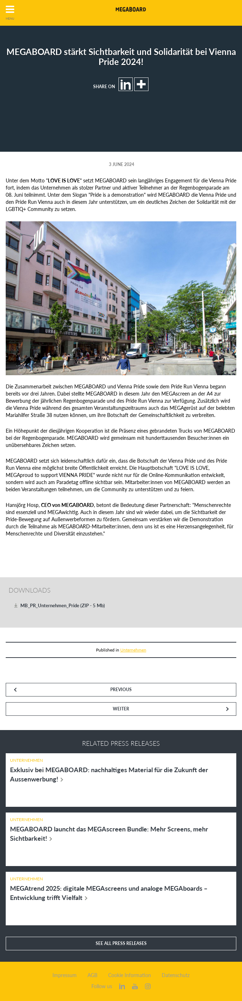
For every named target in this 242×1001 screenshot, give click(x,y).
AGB (92, 975)
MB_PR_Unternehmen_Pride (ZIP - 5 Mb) (62, 605)
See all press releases (121, 943)
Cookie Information (129, 975)
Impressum (64, 975)
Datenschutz (176, 975)
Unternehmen (133, 650)
